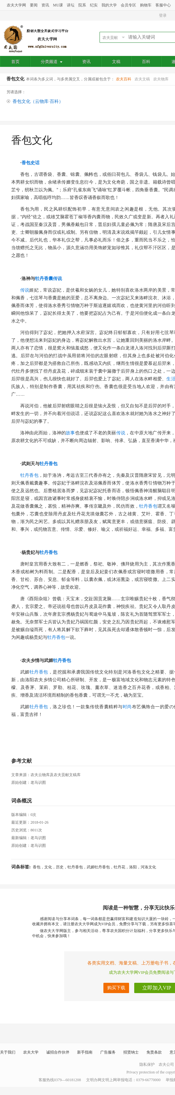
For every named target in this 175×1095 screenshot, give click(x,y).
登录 (163, 15)
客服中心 (163, 5)
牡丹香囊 (44, 278)
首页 (15, 61)
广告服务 (108, 1052)
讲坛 (70, 5)
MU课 (58, 5)
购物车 (146, 5)
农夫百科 (123, 79)
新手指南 (84, 1052)
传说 (57, 278)
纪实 (94, 5)
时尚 (127, 706)
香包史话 (30, 162)
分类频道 (51, 61)
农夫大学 (31, 1052)
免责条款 (154, 1052)
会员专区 (128, 5)
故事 (70, 432)
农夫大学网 (16, 5)
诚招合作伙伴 (57, 1052)
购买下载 (116, 987)
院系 (82, 5)
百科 (146, 61)
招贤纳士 (131, 1052)
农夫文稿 (142, 79)
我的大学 (109, 5)
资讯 (45, 5)
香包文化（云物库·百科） (38, 101)
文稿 (116, 61)
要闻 (34, 5)
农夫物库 (161, 79)
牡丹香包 (48, 463)
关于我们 (7, 1052)
